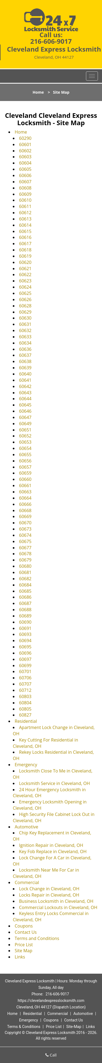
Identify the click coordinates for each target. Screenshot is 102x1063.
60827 (25, 715)
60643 (25, 393)
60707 (25, 684)
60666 (25, 504)
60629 (25, 312)
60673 (25, 529)
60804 (25, 703)
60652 (25, 436)
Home (38, 92)
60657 (25, 467)
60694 (25, 641)
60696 (25, 653)
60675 (25, 541)
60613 (25, 219)
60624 (25, 287)
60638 (25, 361)
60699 (25, 665)
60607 (25, 182)
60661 (25, 485)
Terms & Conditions (23, 1026)
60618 (25, 250)
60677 (25, 548)
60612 (25, 213)
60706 (25, 678)
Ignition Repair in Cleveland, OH (51, 845)
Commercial (27, 882)
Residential (26, 721)
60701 (25, 671)
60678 (25, 554)
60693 (25, 634)
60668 (25, 510)
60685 (25, 591)
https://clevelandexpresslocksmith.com (51, 1000)
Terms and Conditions (37, 938)
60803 (25, 696)
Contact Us (26, 932)
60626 (25, 299)
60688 (25, 610)
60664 (25, 498)
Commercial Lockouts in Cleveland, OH (58, 907)
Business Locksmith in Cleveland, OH (56, 901)
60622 (25, 274)
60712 (25, 690)
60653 (25, 442)
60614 (25, 225)
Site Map (23, 951)
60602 (25, 151)
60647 (25, 417)
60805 (25, 709)
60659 (25, 473)
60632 (25, 330)
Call (51, 1055)
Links (20, 957)
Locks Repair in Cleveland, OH (49, 895)
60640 (25, 374)
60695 (25, 647)
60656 (25, 461)
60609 (25, 194)
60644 (25, 399)
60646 (25, 411)
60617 (25, 244)
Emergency (26, 765)
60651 (25, 430)
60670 (25, 523)
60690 (25, 622)
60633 (25, 337)
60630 (25, 318)
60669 (25, 516)
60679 (25, 560)
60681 (25, 572)
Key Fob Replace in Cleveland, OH (52, 851)
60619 (25, 256)
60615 (25, 231)
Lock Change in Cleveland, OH (49, 889)
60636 (25, 349)
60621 (25, 269)
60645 (25, 405)
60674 (25, 535)
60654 (25, 448)
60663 (25, 492)
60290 (25, 138)
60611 (25, 206)
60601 (25, 144)
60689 (25, 616)
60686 (25, 597)
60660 (25, 479)
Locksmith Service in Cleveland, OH (54, 783)
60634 (25, 343)
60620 (25, 262)
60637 (25, 355)
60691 (25, 628)
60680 (25, 566)
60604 (25, 163)
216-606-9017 (51, 41)
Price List (24, 945)
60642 (25, 386)
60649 (25, 424)
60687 (25, 603)
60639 (25, 368)
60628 (25, 306)
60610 (25, 200)
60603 (25, 157)
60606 (25, 175)
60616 (25, 237)
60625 (25, 293)
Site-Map (73, 1026)
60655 (25, 455)
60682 (25, 579)
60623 (25, 281)
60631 (25, 324)
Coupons (24, 926)
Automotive (26, 827)
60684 (25, 585)
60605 (25, 169)
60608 (25, 188)
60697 (25, 659)
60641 (25, 380)
